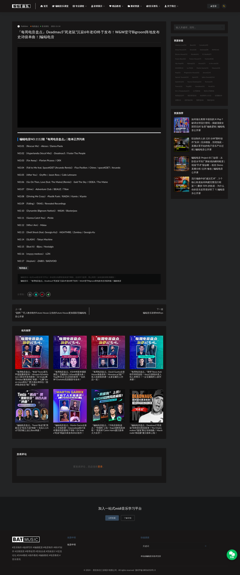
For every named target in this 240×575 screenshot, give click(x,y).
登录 (100, 466)
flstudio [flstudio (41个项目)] (195, 54)
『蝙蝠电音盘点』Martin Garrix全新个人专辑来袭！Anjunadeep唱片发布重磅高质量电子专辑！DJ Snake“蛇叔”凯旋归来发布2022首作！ (70, 429)
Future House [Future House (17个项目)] (195, 59)
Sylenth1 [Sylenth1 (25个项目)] (179, 82)
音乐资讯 (44, 26)
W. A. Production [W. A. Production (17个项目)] (182, 91)
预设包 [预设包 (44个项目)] (210, 100)
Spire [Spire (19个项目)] (195, 77)
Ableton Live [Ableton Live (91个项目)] (180, 45)
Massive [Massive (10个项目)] (216, 68)
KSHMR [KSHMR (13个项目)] (179, 68)
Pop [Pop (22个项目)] (177, 72)
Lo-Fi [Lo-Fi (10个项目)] (190, 68)
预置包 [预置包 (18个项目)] (200, 100)
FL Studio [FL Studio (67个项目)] (206, 54)
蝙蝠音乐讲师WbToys (153, 312)
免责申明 (71, 544)
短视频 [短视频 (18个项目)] (218, 95)
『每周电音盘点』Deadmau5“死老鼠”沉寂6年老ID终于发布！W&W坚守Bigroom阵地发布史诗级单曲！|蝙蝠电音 (75, 281)
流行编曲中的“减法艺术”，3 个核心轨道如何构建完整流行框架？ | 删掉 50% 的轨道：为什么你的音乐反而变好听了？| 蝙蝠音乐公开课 (208, 185)
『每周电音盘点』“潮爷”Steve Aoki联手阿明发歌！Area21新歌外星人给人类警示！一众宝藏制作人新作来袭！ (146, 375)
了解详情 (127, 518)
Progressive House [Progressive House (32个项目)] (191, 72)
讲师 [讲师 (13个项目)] (178, 100)
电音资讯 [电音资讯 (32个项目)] (192, 95)
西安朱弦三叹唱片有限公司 (105, 570)
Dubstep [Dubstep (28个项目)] (204, 50)
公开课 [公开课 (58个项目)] (196, 91)
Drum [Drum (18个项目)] (193, 50)
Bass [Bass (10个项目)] (193, 45)
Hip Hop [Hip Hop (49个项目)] (179, 63)
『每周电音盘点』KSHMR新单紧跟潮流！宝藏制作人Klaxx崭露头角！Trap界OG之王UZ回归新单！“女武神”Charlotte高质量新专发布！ (69, 375)
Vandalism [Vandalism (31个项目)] (200, 86)
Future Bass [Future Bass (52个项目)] (180, 59)
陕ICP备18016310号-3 (145, 570)
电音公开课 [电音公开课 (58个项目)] (209, 91)
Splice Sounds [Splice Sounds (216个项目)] (208, 77)
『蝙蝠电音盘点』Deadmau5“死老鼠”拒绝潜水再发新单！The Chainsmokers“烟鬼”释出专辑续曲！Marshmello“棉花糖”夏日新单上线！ (146, 429)
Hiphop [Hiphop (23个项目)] (191, 63)
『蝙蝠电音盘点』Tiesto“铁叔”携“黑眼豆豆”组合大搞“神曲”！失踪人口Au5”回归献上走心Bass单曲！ (31, 428)
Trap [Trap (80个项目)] (188, 86)
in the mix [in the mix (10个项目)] (213, 63)
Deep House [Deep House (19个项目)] (180, 50)
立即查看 (112, 518)
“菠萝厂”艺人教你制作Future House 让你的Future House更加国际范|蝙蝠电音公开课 (50, 314)
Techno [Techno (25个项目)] (208, 82)
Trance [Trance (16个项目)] (178, 86)
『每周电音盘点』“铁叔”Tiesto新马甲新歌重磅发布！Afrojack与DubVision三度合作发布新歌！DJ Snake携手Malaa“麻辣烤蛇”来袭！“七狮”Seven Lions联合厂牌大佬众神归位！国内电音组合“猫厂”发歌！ (31, 378)
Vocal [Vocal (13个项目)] (211, 86)
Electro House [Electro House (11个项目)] (181, 54)
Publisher (22, 26)
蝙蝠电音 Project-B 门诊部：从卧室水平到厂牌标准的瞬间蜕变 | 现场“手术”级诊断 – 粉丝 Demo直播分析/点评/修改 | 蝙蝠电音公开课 (208, 165)
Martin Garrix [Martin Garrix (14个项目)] (202, 68)
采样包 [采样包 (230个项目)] (189, 100)
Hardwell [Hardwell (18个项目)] (209, 59)
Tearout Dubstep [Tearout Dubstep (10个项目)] (194, 82)
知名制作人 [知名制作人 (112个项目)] (205, 95)
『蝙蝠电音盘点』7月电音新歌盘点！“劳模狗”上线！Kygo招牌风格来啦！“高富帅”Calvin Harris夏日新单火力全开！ (108, 429)
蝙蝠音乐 (24, 281)
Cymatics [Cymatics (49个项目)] (203, 45)
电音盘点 (34, 26)
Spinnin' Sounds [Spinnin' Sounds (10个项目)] (181, 77)
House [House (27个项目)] (201, 63)
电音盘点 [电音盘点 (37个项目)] (179, 95)
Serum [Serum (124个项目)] (207, 72)
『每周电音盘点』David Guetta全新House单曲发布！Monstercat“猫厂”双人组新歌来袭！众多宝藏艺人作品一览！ (108, 375)
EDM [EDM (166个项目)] (215, 50)
